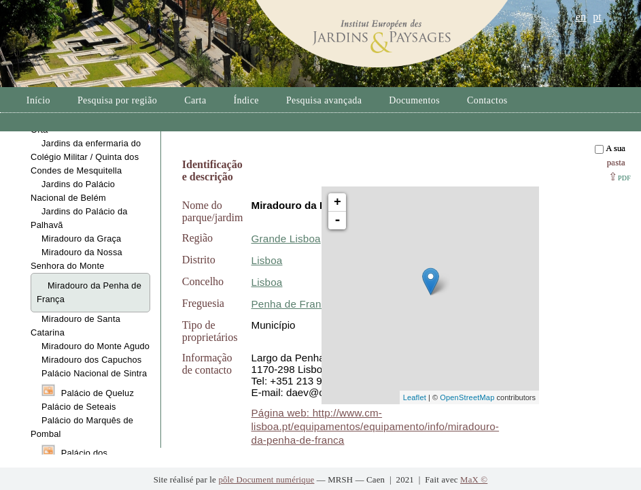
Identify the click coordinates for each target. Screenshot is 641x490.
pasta (616, 162)
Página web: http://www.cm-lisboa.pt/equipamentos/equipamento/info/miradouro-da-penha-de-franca (376, 426)
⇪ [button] (619, 176)
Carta (195, 100)
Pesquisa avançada (324, 100)
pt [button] (597, 16)
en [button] (581, 16)
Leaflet (414, 397)
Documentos (414, 100)
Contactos (487, 100)
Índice (246, 100)
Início (38, 100)
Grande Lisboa (286, 238)
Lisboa (267, 260)
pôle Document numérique (266, 480)
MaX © (473, 480)
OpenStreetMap (467, 397)
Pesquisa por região (117, 100)
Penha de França (292, 304)
